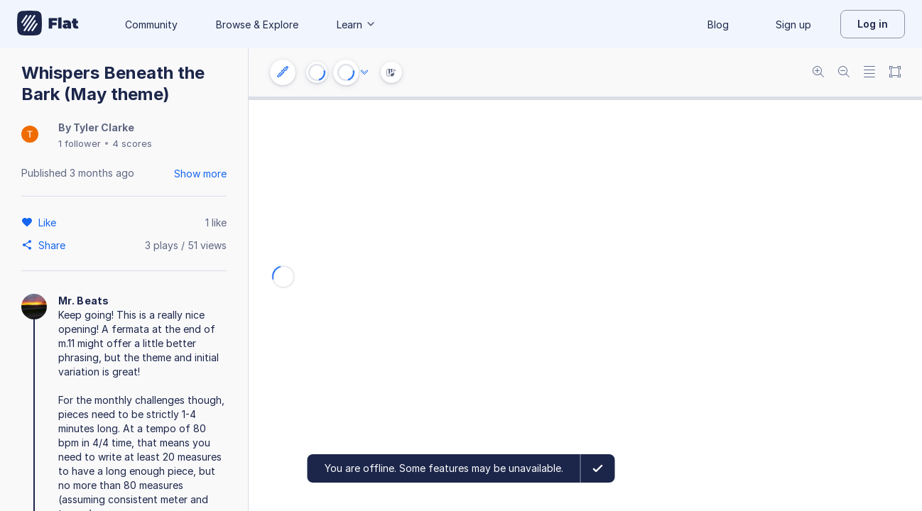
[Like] (49, 222)
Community (151, 24)
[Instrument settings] (282, 72)
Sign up (793, 24)
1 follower (79, 143)
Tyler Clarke (103, 127)
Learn (356, 24)
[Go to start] (316, 72)
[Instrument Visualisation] (391, 72)
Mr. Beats (83, 301)
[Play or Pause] (346, 72)
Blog (718, 24)
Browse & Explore (257, 24)
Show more (200, 173)
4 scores (132, 143)
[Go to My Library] (48, 24)
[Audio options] (364, 72)
